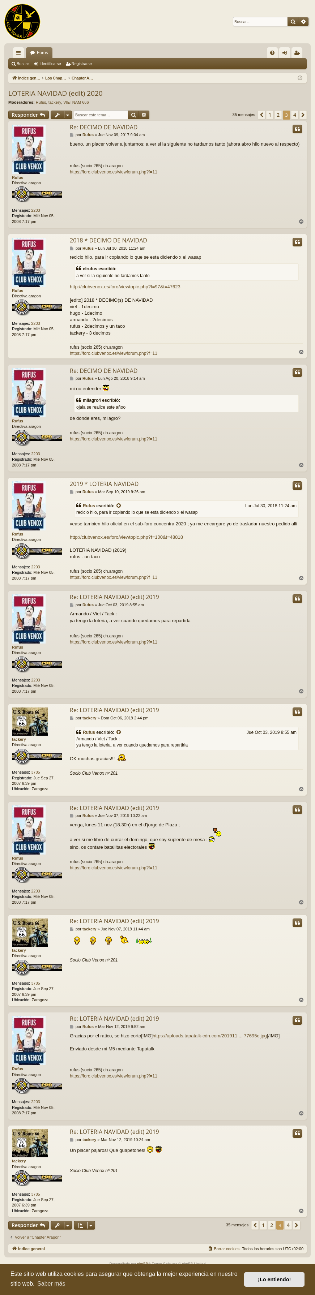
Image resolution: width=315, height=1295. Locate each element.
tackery (54, 102)
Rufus (41, 102)
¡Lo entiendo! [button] (274, 1279)
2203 (35, 210)
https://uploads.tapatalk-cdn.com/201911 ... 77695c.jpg (210, 1035)
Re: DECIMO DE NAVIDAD (103, 127)
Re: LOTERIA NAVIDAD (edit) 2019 (114, 597)
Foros (42, 52)
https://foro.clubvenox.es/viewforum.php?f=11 (113, 172)
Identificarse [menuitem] (286, 54)
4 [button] (294, 114)
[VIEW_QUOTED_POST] (119, 506)
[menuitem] (272, 52)
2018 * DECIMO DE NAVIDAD (108, 240)
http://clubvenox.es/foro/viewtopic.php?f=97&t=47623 (125, 286)
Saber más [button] (51, 1284)
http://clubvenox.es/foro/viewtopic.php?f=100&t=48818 (126, 537)
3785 (35, 772)
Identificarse (50, 63)
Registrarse (82, 63)
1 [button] (269, 114)
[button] (261, 115)
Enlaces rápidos (20, 54)
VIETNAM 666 (76, 102)
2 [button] (278, 114)
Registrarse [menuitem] (298, 54)
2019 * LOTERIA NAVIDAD (104, 483)
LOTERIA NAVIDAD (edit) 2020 (55, 93)
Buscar (23, 63)
